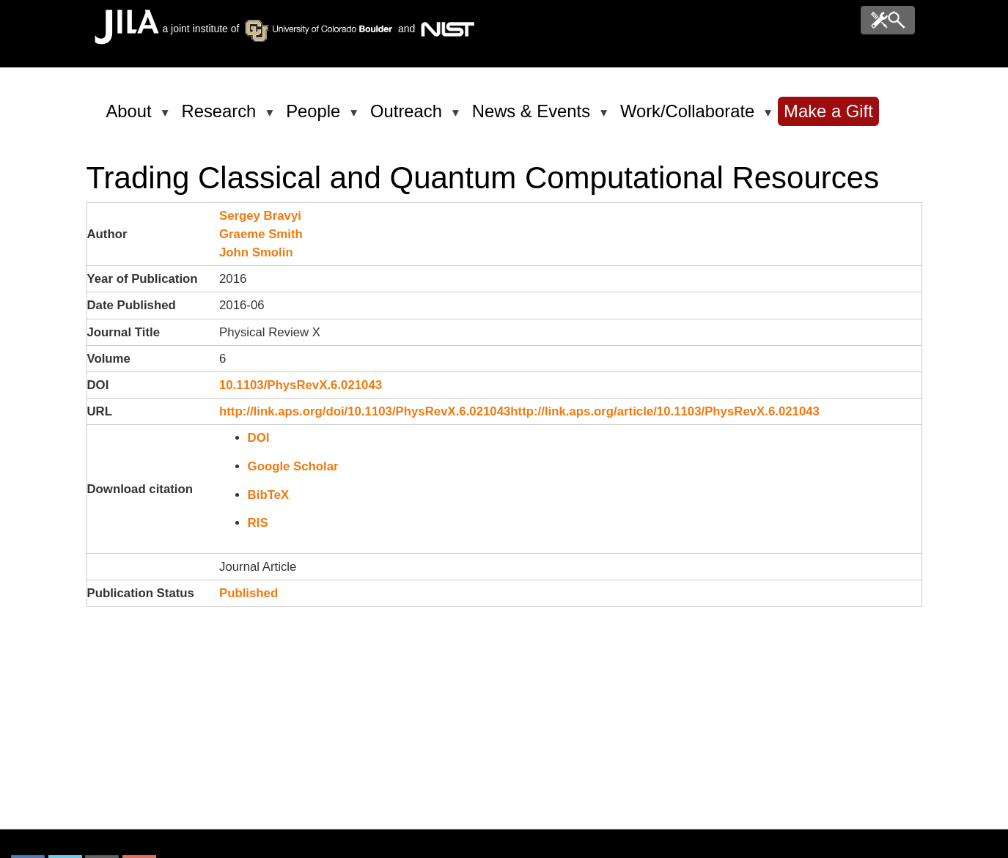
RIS (258, 523)
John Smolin (256, 252)
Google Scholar (293, 466)
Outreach (409, 117)
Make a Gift (828, 111)
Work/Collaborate (690, 117)
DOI (259, 438)
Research (221, 117)
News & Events (534, 117)
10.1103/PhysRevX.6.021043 (300, 385)
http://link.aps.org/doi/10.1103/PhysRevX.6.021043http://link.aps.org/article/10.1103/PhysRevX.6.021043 (519, 411)
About (131, 117)
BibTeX (269, 495)
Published (248, 593)
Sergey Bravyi (260, 216)
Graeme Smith (261, 234)
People (315, 117)
